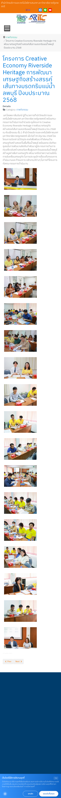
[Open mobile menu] (7, 28)
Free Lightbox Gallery (7, 653)
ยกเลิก (30, 794)
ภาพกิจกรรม (22, 110)
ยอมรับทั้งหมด (48, 794)
